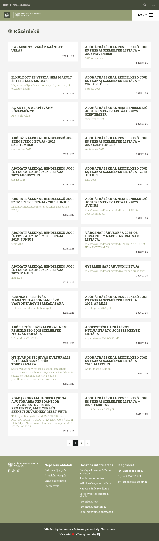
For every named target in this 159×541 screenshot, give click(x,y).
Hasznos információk (96, 465)
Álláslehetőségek (55, 475)
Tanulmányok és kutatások (96, 511)
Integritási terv (89, 501)
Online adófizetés (55, 480)
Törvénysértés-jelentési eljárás (94, 495)
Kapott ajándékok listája (94, 488)
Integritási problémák (93, 506)
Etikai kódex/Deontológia (95, 483)
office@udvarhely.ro (132, 481)
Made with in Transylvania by (79, 534)
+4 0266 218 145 (129, 476)
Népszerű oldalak (58, 465)
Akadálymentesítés (92, 478)
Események (52, 485)
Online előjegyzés (55, 470)
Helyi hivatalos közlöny (18, 5)
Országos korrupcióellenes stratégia (96, 472)
